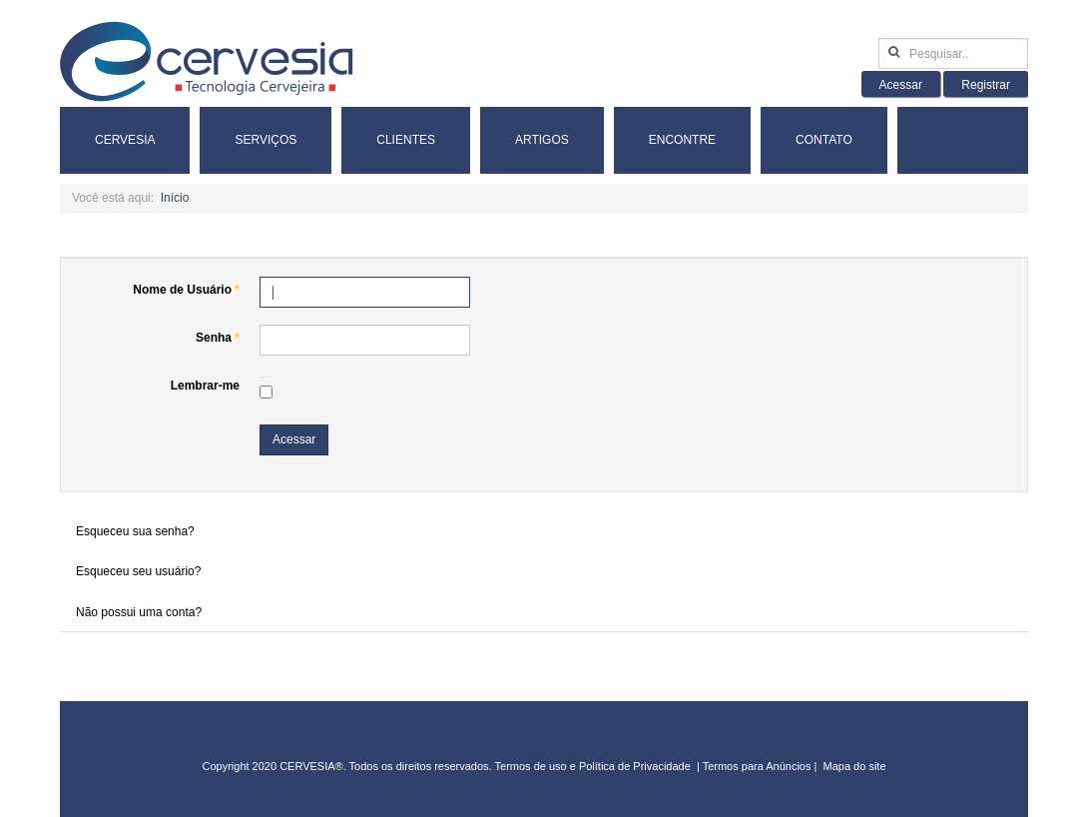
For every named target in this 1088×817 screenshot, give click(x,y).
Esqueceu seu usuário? (138, 571)
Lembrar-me (205, 386)
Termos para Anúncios (759, 766)
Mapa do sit (851, 766)
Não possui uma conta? (139, 612)
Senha (218, 338)
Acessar (293, 439)
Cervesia (125, 140)
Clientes (405, 140)
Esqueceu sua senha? (135, 531)
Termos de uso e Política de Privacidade (593, 766)
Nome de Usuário (186, 290)
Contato (824, 140)
